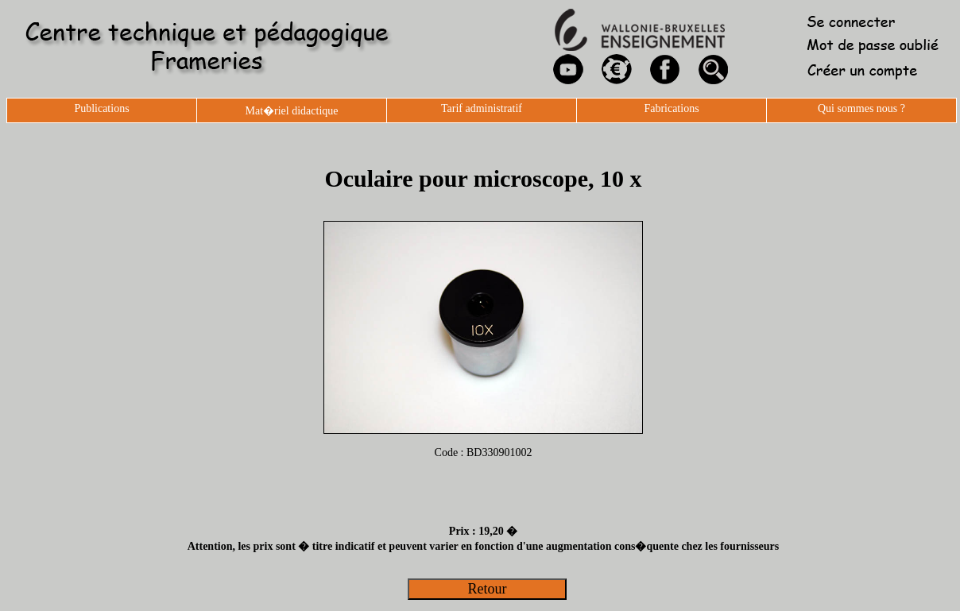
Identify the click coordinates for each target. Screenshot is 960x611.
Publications (101, 108)
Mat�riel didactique (291, 111)
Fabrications (671, 108)
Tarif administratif (481, 108)
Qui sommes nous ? (861, 108)
